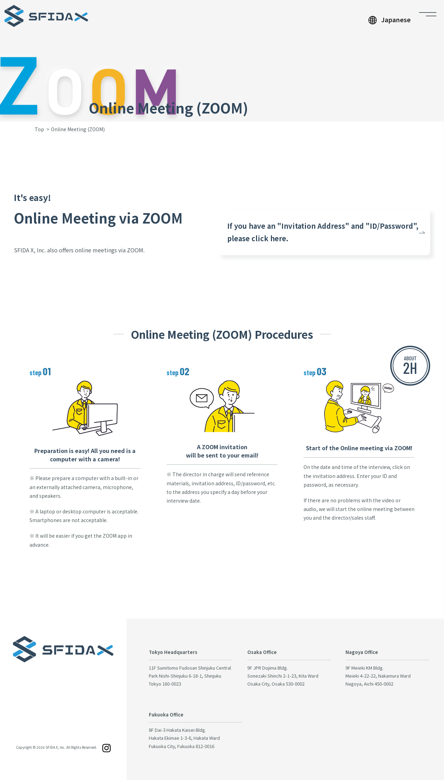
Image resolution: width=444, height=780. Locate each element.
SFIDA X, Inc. (55, 747)
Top (39, 129)
